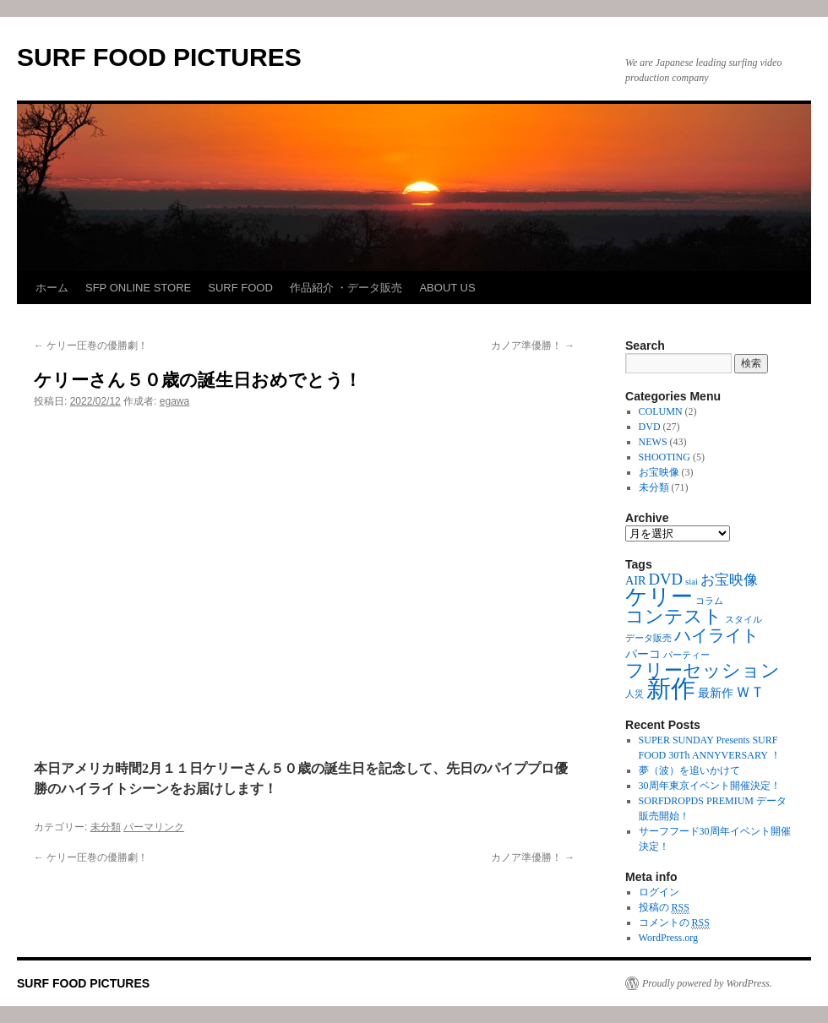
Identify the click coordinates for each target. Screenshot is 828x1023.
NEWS (653, 442)
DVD (650, 427)
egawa (174, 401)
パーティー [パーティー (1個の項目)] (686, 655)
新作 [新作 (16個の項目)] (670, 688)
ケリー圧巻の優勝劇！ (91, 345)
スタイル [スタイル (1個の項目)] (743, 619)
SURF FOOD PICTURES (159, 57)
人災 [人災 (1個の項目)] (634, 694)
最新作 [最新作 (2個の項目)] (715, 692)
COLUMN (661, 411)
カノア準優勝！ (533, 345)
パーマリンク (153, 827)
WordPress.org (668, 938)
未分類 (105, 827)
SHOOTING (664, 457)
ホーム (51, 287)
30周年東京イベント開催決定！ (710, 786)
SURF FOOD (240, 287)
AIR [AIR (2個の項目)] (635, 580)
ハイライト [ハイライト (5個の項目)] (716, 635)
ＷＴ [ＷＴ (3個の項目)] (750, 692)
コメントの (674, 923)
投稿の (664, 907)
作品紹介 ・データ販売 (346, 287)
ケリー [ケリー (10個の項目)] (659, 597)
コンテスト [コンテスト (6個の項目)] (673, 617)
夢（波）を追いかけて (689, 770)
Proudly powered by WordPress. (707, 983)
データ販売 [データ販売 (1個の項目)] (648, 638)
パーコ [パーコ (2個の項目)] (643, 654)
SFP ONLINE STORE (138, 287)
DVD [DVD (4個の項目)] (666, 579)
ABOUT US (447, 287)
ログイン (659, 892)
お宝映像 (659, 472)
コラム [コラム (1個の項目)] (709, 601)
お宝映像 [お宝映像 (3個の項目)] (729, 580)
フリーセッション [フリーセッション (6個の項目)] (702, 671)
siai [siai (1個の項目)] (691, 581)
